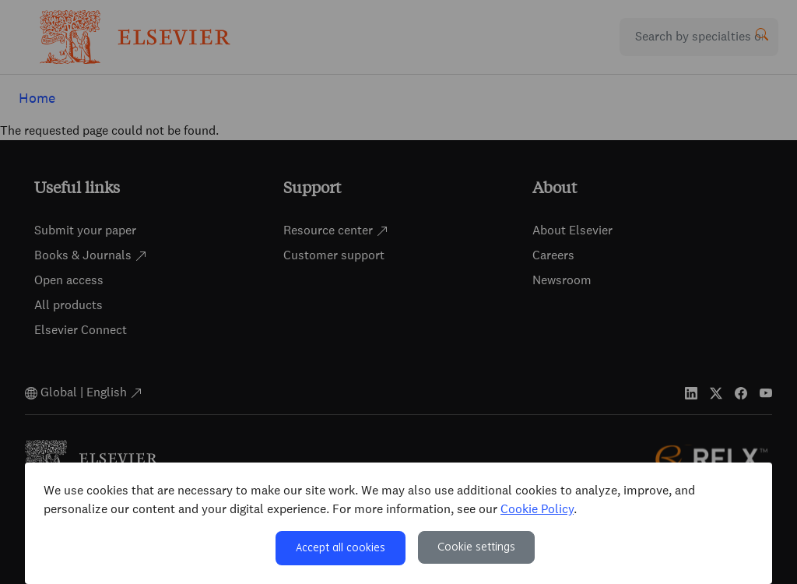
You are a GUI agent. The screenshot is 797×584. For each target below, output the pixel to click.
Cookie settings (476, 547)
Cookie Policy (537, 509)
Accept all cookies (340, 548)
